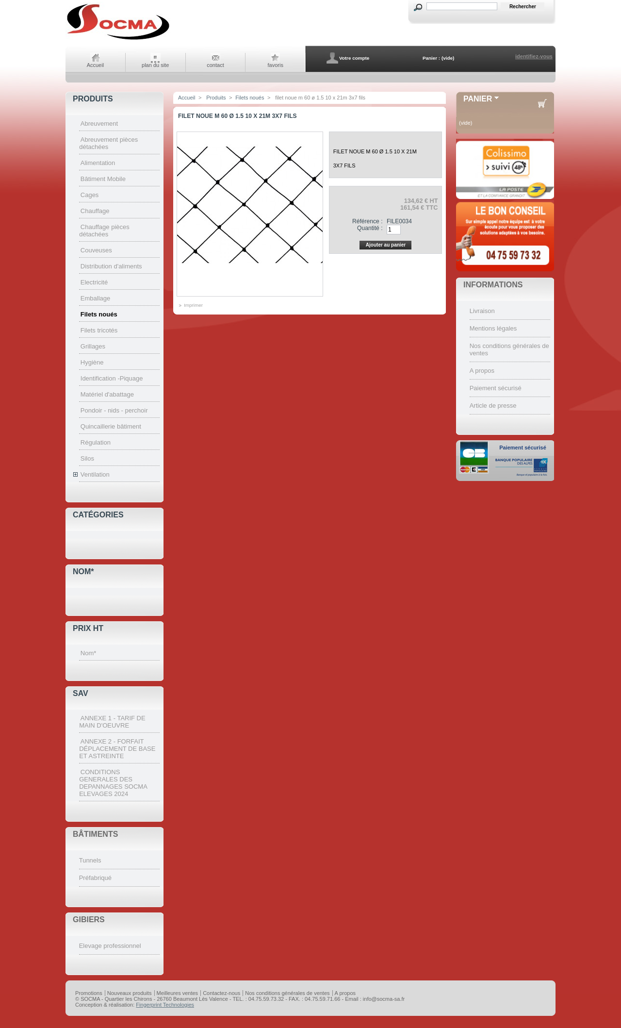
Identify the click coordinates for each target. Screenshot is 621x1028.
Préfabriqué (95, 877)
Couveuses (96, 250)
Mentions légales (493, 328)
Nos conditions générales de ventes (287, 993)
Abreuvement (99, 123)
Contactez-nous (221, 993)
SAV (80, 693)
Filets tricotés (99, 330)
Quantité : (369, 228)
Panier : (431, 58)
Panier (477, 99)
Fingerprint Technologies (165, 1005)
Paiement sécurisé (496, 388)
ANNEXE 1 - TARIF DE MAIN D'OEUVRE (112, 721)
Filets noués (99, 314)
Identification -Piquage (112, 378)
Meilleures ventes (177, 993)
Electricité (94, 282)
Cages (90, 195)
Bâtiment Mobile (103, 178)
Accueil (95, 65)
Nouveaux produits (129, 993)
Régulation (96, 442)
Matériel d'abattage (107, 394)
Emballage (95, 298)
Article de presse (493, 405)
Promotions (88, 993)
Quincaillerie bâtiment (111, 426)
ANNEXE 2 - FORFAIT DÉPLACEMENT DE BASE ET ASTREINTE (117, 749)
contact (215, 65)
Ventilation (95, 474)
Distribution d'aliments (111, 266)
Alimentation (98, 162)
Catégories (98, 515)
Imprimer (193, 305)
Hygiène (92, 362)
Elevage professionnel (110, 945)
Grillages (93, 346)
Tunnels (90, 860)
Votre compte (354, 58)
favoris (275, 65)
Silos (87, 458)
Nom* (83, 571)
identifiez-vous (534, 56)
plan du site (155, 65)
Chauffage (95, 211)
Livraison (482, 311)
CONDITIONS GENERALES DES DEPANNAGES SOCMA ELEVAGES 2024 (113, 782)
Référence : (367, 221)
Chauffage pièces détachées (104, 230)
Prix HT (88, 628)
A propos (482, 370)
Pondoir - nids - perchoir (114, 410)
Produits (93, 99)
